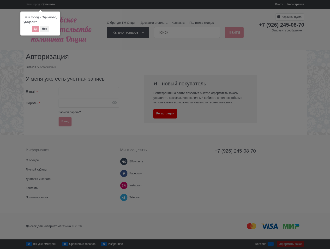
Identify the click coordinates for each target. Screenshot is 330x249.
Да (35, 28)
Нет (44, 28)
